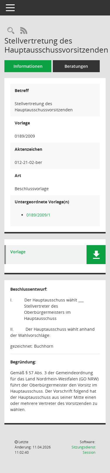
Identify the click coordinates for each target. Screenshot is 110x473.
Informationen (28, 66)
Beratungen (76, 66)
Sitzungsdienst (83, 450)
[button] (96, 254)
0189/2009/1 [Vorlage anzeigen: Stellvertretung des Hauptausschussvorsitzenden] (38, 215)
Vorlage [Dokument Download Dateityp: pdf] (18, 252)
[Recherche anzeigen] (10, 31)
